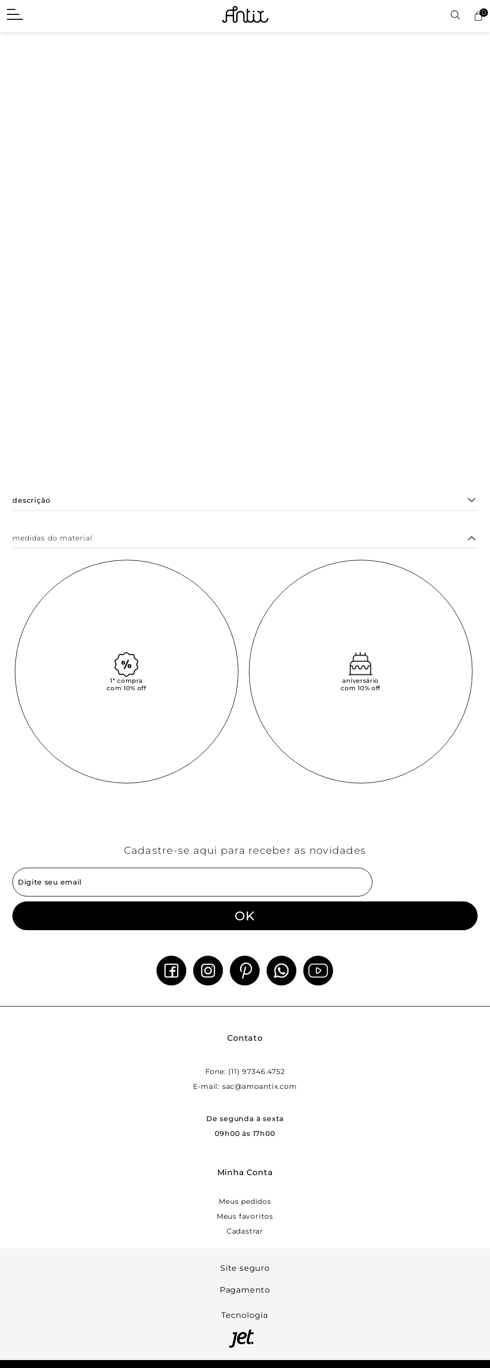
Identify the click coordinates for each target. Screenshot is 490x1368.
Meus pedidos (245, 1201)
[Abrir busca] (455, 15)
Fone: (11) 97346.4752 (245, 1071)
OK (245, 915)
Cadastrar (245, 1231)
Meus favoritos (245, 1216)
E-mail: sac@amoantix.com (245, 1086)
